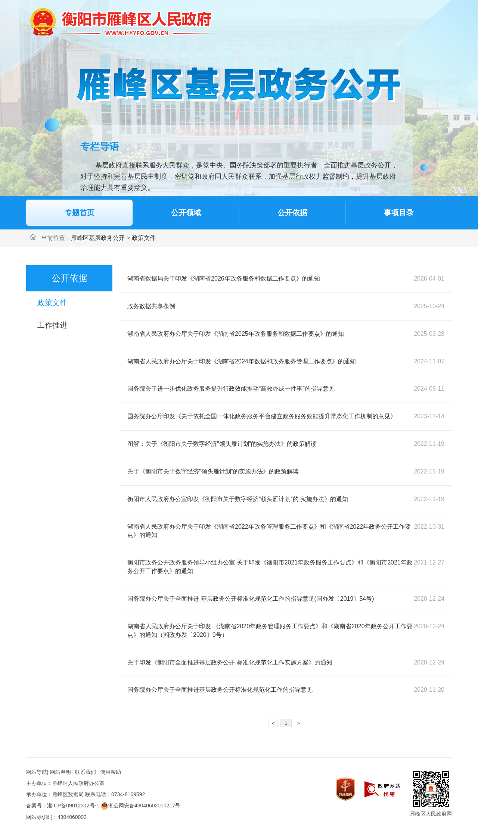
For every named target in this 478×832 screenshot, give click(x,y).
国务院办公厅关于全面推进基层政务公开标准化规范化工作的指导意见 (220, 689)
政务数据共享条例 (151, 306)
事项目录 (399, 213)
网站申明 (60, 772)
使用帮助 (110, 772)
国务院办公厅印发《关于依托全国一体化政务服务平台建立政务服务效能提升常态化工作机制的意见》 (261, 416)
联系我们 (85, 772)
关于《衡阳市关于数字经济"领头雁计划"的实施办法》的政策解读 (213, 471)
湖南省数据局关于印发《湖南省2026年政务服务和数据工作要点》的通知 (223, 278)
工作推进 (52, 325)
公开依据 (292, 213)
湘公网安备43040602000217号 (140, 805)
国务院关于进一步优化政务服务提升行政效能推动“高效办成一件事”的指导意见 (231, 388)
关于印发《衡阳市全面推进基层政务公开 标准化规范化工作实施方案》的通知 (229, 662)
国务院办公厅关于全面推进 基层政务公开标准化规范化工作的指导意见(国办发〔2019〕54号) (250, 598)
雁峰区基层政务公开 (98, 238)
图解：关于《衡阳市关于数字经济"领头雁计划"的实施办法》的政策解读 (222, 444)
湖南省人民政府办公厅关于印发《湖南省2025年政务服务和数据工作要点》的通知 (235, 334)
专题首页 (79, 213)
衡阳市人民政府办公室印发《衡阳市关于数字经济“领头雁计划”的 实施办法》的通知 (237, 499)
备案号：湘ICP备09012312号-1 (62, 805)
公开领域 (186, 213)
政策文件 (144, 238)
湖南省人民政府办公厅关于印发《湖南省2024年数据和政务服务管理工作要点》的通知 (241, 361)
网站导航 (36, 772)
